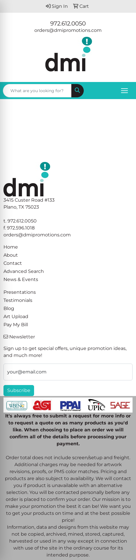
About (10, 255)
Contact (12, 263)
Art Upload (15, 316)
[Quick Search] (37, 90)
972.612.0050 (68, 23)
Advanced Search (23, 271)
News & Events (20, 279)
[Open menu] (124, 90)
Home (10, 247)
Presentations (19, 292)
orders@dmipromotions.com (68, 30)
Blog (8, 308)
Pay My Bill (15, 324)
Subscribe (18, 390)
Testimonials (17, 300)
